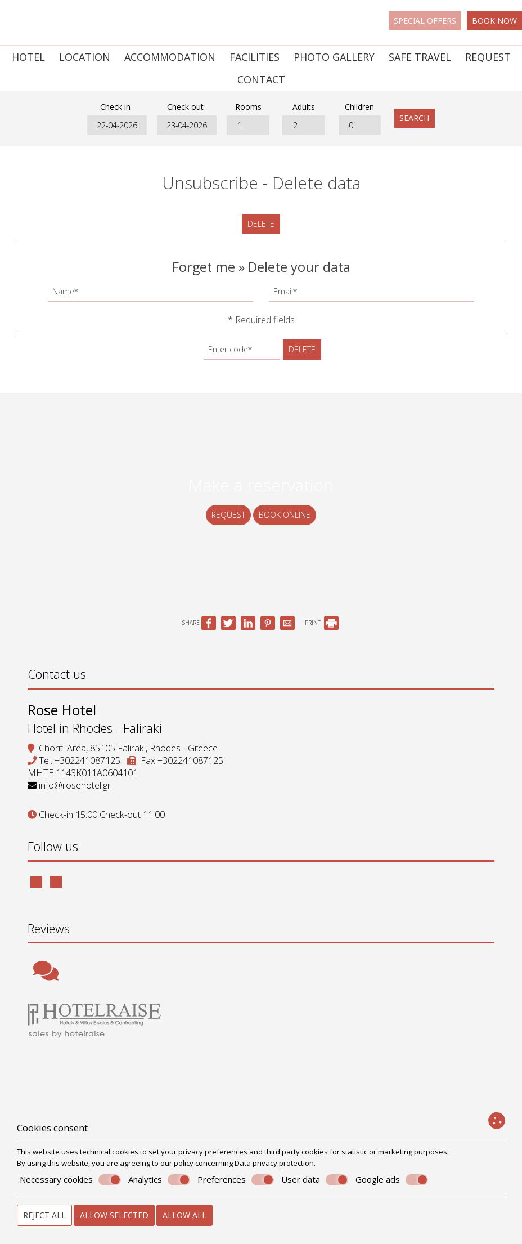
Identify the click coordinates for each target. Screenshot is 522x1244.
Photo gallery (334, 57)
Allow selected (114, 1215)
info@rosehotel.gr (75, 789)
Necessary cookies (70, 1179)
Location (84, 57)
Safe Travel (420, 57)
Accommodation (169, 57)
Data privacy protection (274, 1163)
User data (314, 1179)
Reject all (44, 1215)
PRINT (322, 625)
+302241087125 (88, 764)
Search (416, 118)
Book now (494, 20)
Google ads (392, 1179)
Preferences (235, 1179)
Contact (261, 79)
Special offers (425, 20)
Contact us (57, 677)
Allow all (184, 1215)
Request (488, 57)
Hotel (28, 57)
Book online (284, 516)
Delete (261, 224)
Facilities (255, 57)
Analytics (159, 1179)
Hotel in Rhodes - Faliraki (95, 731)
